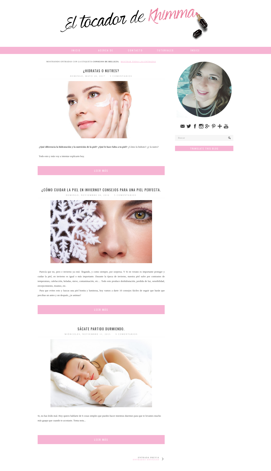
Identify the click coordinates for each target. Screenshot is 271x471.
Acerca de (105, 50)
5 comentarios (125, 195)
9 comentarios (127, 334)
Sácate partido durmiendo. (101, 328)
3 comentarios (121, 76)
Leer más (101, 170)
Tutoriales (165, 50)
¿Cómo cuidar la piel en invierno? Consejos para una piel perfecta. (101, 189)
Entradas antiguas (146, 460)
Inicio (76, 50)
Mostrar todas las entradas (138, 62)
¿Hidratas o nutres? (101, 70)
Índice (195, 50)
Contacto (135, 50)
